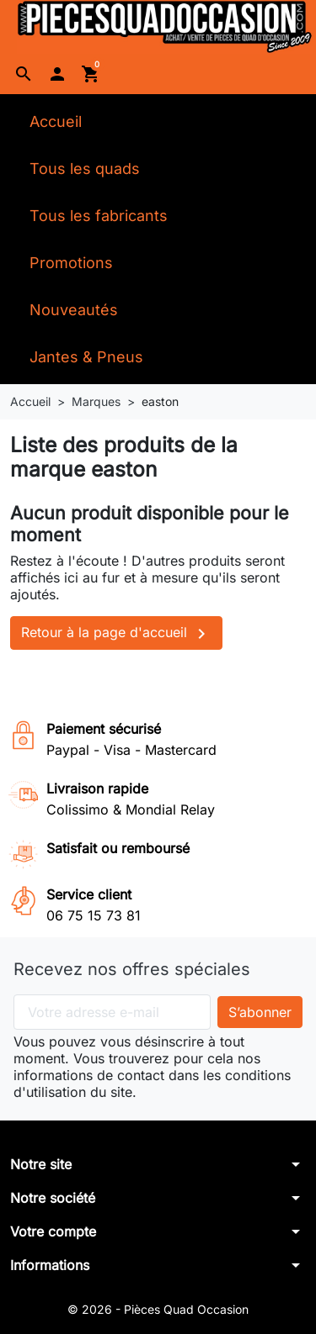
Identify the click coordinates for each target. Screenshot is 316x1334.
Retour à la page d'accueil (116, 634)
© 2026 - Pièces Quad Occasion (158, 1309)
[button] (23, 74)
